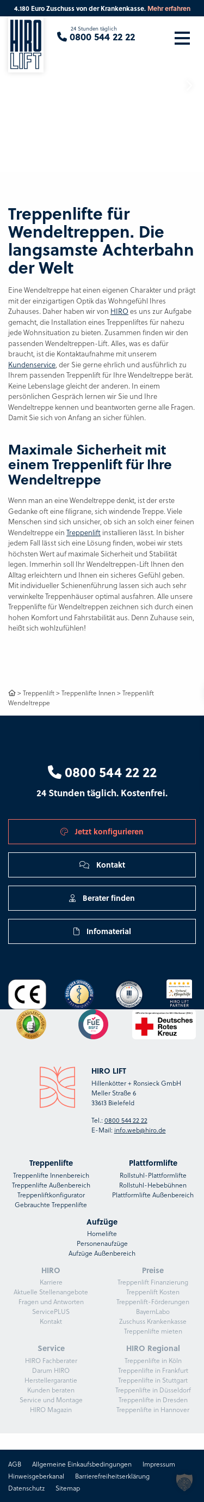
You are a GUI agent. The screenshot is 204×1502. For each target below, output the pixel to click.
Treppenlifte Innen (88, 693)
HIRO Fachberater (51, 1360)
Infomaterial (102, 930)
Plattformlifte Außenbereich (153, 1195)
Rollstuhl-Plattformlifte (153, 1175)
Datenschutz (26, 1488)
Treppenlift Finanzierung (153, 1282)
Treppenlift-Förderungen (152, 1301)
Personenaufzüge (102, 1243)
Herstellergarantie (50, 1380)
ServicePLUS (51, 1311)
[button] (189, 86)
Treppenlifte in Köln (153, 1360)
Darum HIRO (51, 1370)
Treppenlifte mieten (153, 1331)
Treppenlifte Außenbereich (51, 1185)
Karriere (51, 1282)
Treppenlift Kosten (153, 1292)
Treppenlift (83, 532)
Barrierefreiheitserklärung (112, 1476)
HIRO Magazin (51, 1409)
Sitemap (67, 1488)
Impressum (159, 1464)
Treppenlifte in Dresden (153, 1399)
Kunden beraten (51, 1390)
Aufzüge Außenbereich (102, 1253)
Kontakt (102, 864)
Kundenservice (31, 364)
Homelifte (102, 1233)
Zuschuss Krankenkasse (153, 1321)
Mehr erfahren (168, 8)
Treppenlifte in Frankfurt (153, 1370)
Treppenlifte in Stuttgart (153, 1380)
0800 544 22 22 (102, 772)
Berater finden (102, 897)
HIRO (119, 311)
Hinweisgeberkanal (36, 1476)
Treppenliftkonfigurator (51, 1195)
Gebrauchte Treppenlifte (51, 1204)
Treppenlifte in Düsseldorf (153, 1390)
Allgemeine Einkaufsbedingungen (82, 1464)
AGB (14, 1464)
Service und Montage (51, 1399)
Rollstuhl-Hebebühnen (153, 1185)
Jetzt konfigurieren (102, 831)
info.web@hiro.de (140, 1130)
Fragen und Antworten (51, 1301)
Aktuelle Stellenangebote (51, 1292)
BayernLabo (153, 1311)
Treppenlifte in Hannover (152, 1409)
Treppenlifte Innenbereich (51, 1175)
